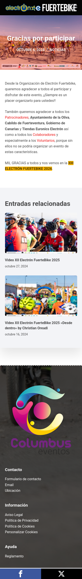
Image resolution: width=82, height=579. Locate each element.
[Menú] (74, 7)
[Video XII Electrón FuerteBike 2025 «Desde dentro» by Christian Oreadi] (41, 295)
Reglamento (14, 556)
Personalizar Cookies (21, 532)
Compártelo (20, 574)
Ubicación (13, 490)
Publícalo (61, 574)
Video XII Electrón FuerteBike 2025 (32, 260)
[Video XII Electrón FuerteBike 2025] (41, 233)
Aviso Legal (14, 515)
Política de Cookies (20, 526)
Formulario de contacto (23, 479)
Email (9, 485)
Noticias (58, 50)
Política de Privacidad (21, 520)
